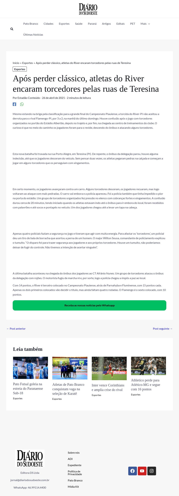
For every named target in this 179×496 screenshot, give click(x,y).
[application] (148, 23)
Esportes (19, 69)
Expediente (74, 465)
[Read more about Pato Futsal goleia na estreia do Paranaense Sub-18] (30, 367)
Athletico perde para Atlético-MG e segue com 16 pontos (145, 384)
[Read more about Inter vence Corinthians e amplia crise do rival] (109, 368)
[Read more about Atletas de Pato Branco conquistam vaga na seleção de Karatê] (69, 367)
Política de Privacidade (75, 473)
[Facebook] (14, 104)
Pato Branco (75, 480)
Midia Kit (73, 486)
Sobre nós (74, 452)
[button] (12, 29)
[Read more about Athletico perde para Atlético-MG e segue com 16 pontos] (148, 365)
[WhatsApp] (22, 104)
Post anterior (16, 328)
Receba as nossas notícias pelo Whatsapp (89, 305)
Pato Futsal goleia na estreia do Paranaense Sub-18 (28, 388)
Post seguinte (163, 328)
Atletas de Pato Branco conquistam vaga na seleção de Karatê (68, 389)
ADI (70, 458)
